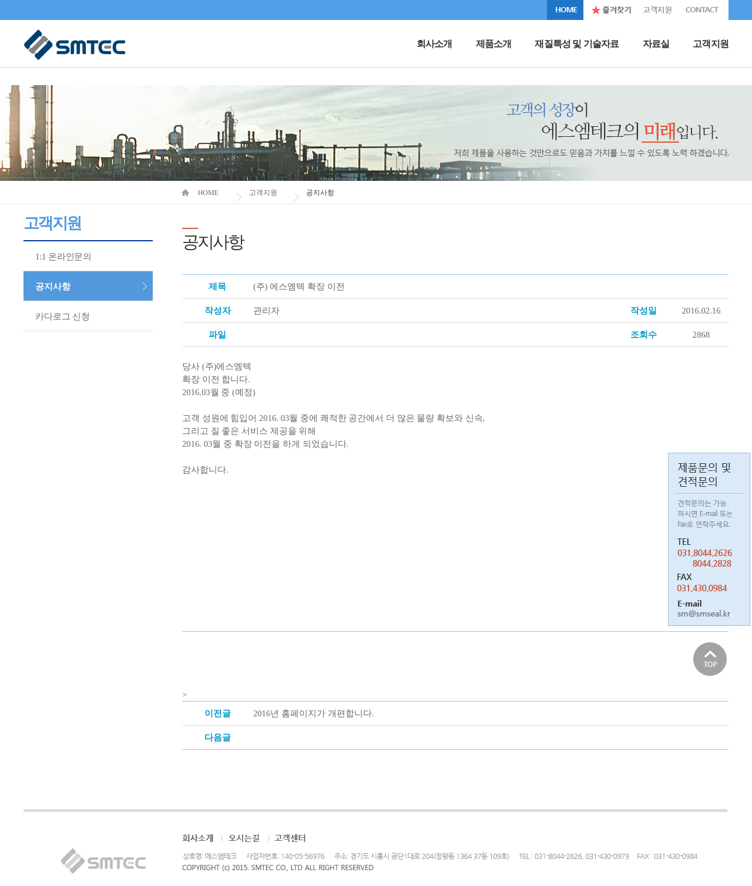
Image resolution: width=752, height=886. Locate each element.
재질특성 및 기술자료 (577, 44)
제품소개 (494, 44)
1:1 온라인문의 (63, 256)
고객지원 (710, 44)
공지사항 (52, 286)
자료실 (656, 44)
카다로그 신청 (62, 316)
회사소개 (434, 44)
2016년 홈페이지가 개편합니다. (313, 713)
